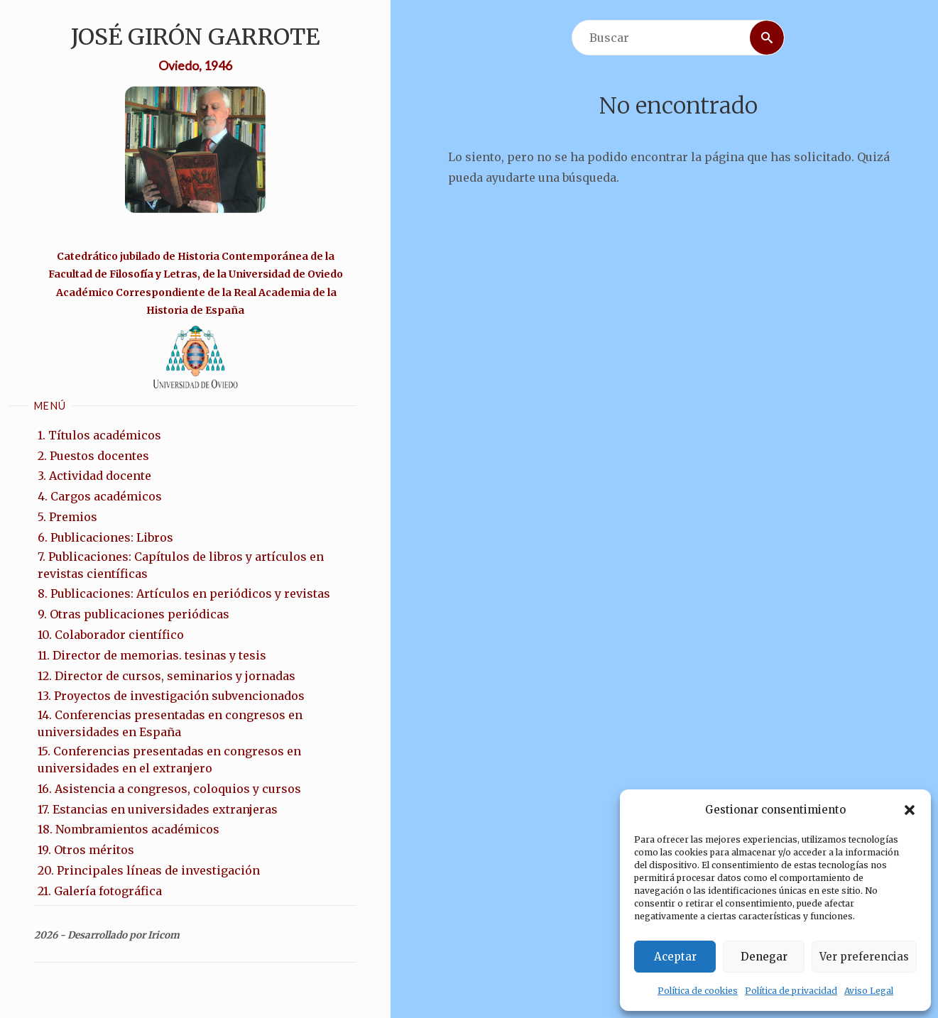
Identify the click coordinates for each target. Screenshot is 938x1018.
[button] (909, 810)
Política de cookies (698, 990)
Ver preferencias (864, 956)
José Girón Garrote (195, 37)
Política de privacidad (791, 990)
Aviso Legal (868, 990)
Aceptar (675, 956)
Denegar (764, 956)
